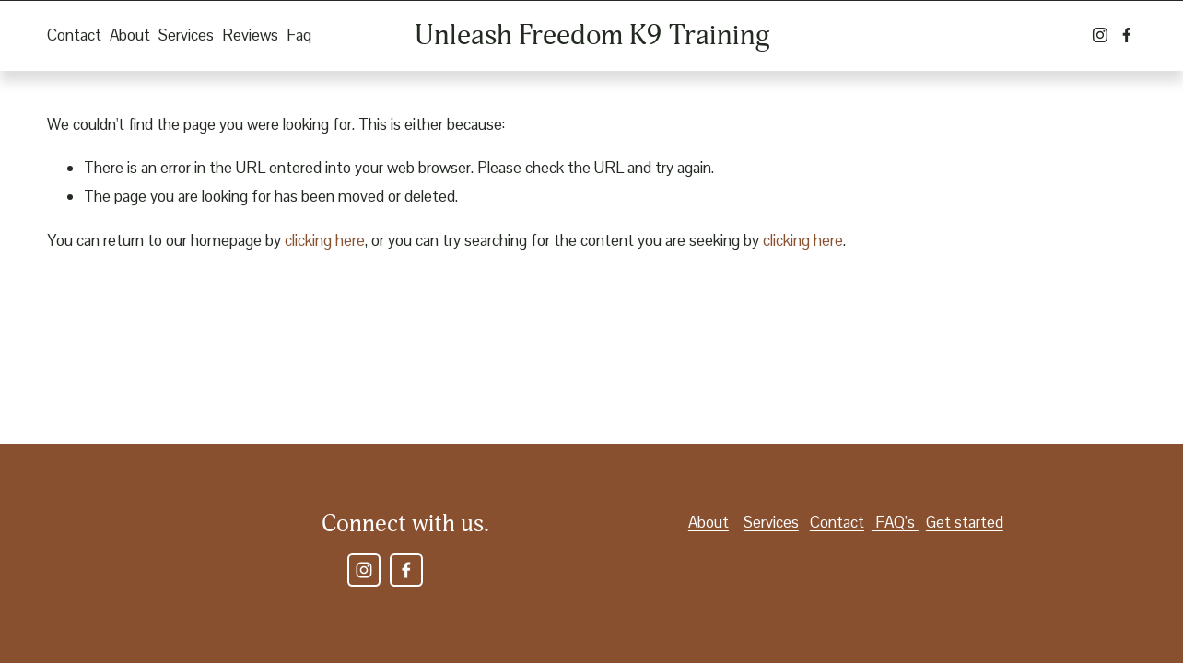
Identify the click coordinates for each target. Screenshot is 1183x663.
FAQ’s (895, 522)
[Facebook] (1127, 35)
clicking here (325, 240)
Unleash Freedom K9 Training (592, 34)
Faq (299, 35)
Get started (964, 522)
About (130, 35)
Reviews (250, 35)
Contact (74, 35)
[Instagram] (1100, 35)
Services (186, 35)
